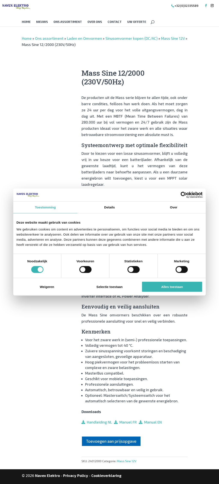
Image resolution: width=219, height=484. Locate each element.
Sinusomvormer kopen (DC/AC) (131, 38)
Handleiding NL (98, 422)
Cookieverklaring (106, 475)
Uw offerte (136, 22)
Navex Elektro (47, 475)
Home (26, 22)
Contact (115, 22)
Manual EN (152, 422)
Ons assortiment (67, 22)
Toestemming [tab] (45, 207)
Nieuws (42, 22)
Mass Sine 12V (173, 38)
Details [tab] (109, 207)
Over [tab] (174, 207)
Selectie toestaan (109, 286)
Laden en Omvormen (84, 38)
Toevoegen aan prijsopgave (111, 441)
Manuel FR (127, 422)
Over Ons (94, 22)
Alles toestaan (172, 286)
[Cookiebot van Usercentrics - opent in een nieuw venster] (184, 195)
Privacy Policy (75, 475)
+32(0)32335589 (186, 5)
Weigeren (47, 286)
